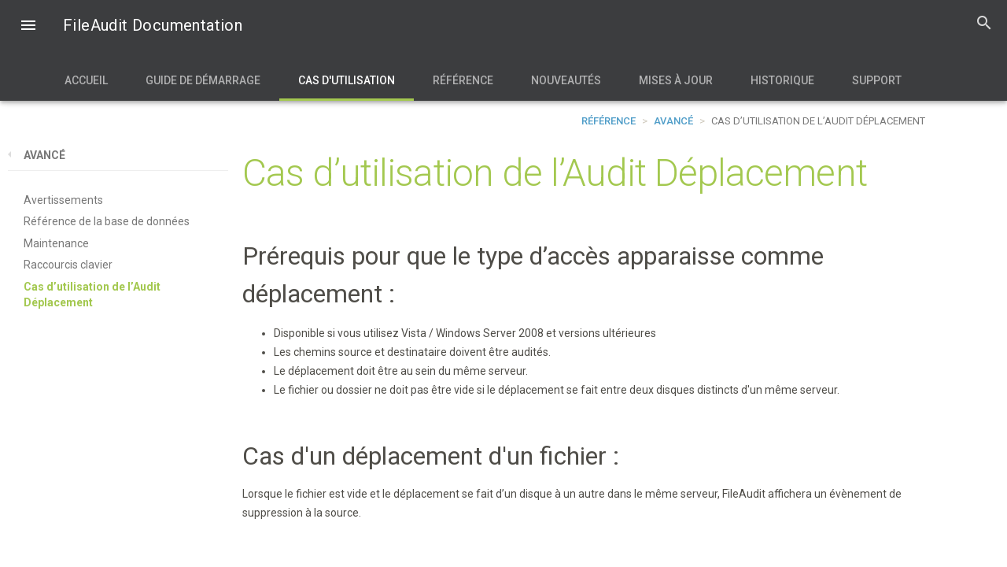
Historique (782, 80)
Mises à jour (676, 80)
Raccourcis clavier (68, 264)
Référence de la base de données (107, 221)
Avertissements (63, 200)
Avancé (673, 121)
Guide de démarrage (203, 80)
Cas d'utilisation (346, 80)
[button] (28, 27)
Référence (463, 80)
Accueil (86, 80)
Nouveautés (566, 80)
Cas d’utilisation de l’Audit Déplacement (92, 294)
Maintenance (56, 243)
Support (877, 80)
